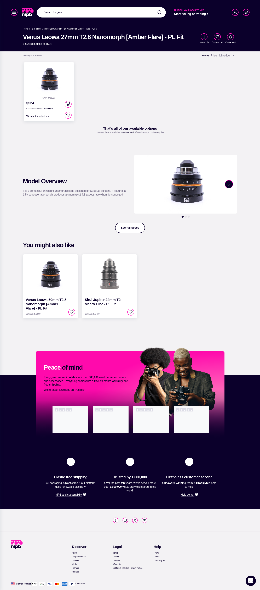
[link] (28, 12)
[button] (68, 104)
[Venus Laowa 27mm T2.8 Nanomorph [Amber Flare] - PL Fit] (70, 28)
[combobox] (101, 12)
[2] (186, 217)
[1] (183, 217)
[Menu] (14, 12)
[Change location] (24, 583)
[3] (189, 217)
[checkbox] (217, 36)
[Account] (235, 12)
